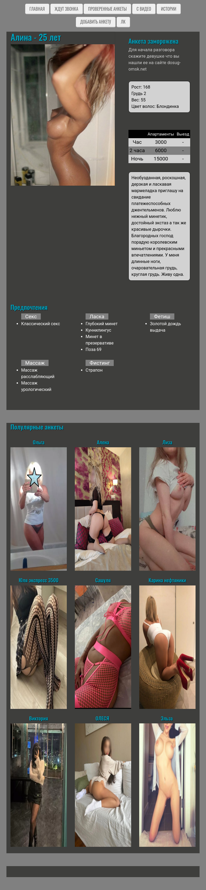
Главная (37, 9)
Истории (168, 9)
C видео (144, 9)
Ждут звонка (66, 9)
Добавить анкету (95, 22)
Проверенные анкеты (107, 9)
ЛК (123, 22)
